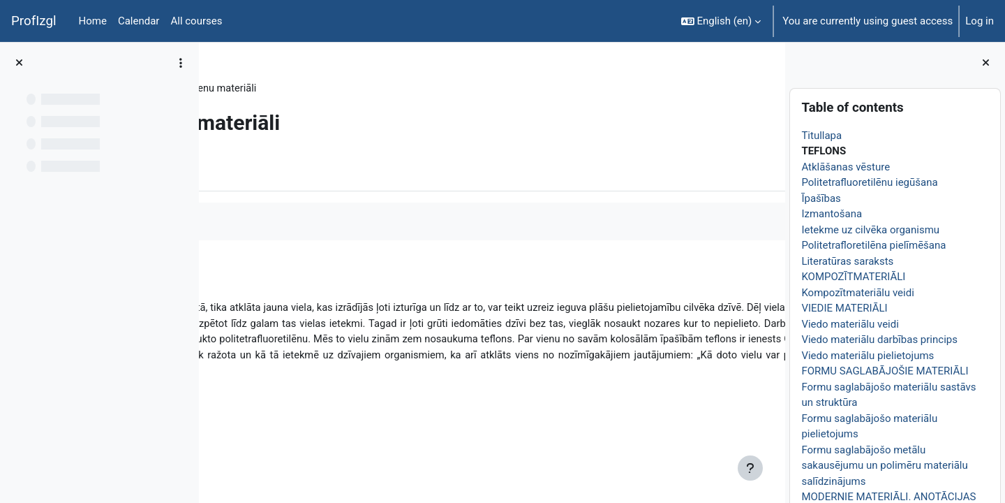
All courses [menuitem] (196, 21)
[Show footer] (750, 468)
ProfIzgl (34, 21)
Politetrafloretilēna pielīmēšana (873, 245)
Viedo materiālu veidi (849, 324)
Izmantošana (831, 213)
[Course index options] (180, 62)
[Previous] (215, 278)
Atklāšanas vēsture (845, 167)
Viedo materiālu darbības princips (879, 339)
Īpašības (820, 198)
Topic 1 (303, 88)
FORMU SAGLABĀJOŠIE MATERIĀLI (884, 371)
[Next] (769, 278)
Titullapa (821, 135)
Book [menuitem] (249, 169)
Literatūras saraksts (847, 261)
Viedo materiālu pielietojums (867, 355)
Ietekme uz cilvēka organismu (870, 230)
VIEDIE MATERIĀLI (844, 308)
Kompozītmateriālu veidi (857, 292)
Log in (979, 21)
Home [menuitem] (93, 21)
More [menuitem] (295, 169)
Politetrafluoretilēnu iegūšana (869, 182)
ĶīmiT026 (248, 88)
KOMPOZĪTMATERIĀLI (853, 276)
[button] (721, 21)
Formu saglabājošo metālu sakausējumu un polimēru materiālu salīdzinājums (884, 466)
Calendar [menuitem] (139, 21)
